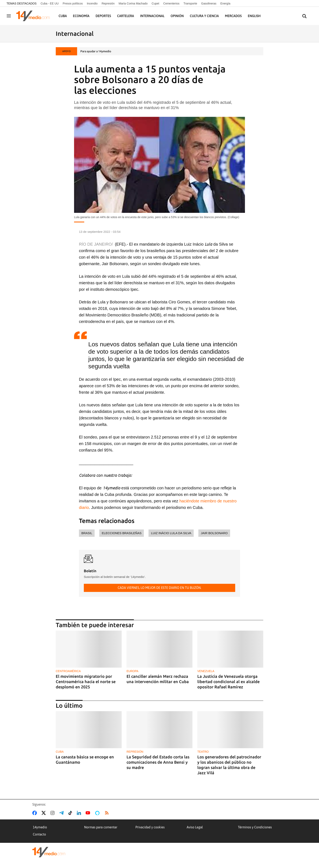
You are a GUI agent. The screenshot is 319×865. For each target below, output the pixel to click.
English (254, 16)
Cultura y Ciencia (204, 16)
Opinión (177, 16)
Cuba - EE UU (49, 3)
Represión (108, 3)
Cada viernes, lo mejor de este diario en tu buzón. (159, 587)
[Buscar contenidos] (304, 16)
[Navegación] (9, 15)
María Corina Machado (133, 3)
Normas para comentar (100, 827)
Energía (225, 3)
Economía (81, 16)
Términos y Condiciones (255, 827)
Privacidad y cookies (150, 827)
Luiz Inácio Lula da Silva (171, 533)
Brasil (86, 533)
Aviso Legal (195, 827)
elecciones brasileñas (121, 533)
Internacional (152, 16)
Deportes (103, 16)
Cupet (155, 3)
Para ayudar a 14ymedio (95, 51)
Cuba (63, 16)
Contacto (39, 834)
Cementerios (171, 3)
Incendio (92, 3)
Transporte (190, 3)
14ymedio (40, 827)
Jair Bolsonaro (214, 533)
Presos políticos (73, 3)
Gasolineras (208, 3)
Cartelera (125, 16)
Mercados (233, 16)
